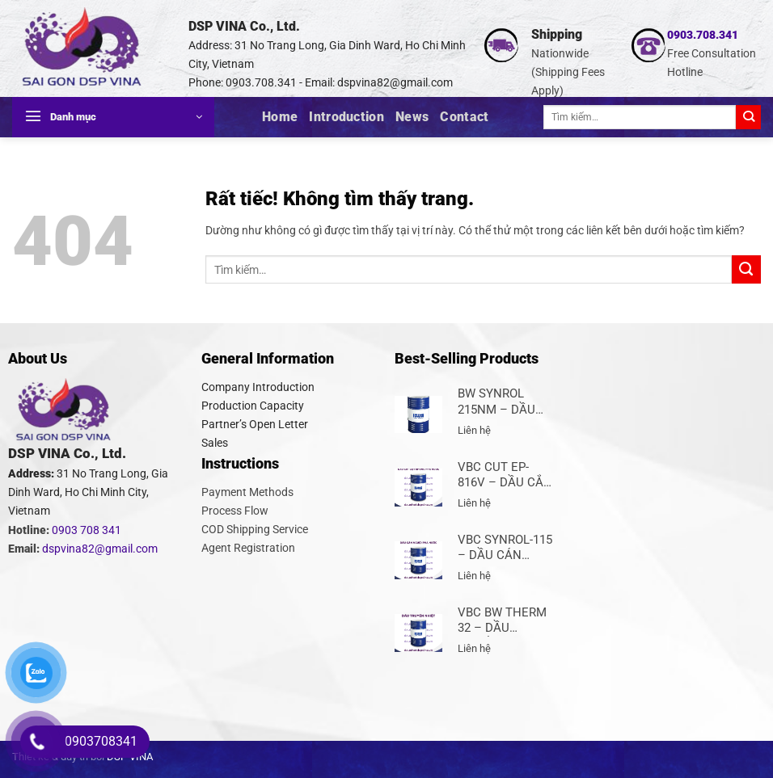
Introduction (346, 116)
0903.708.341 (702, 35)
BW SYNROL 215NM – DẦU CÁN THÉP (496, 402)
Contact (464, 116)
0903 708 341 (86, 530)
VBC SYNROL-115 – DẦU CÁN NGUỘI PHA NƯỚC (505, 548)
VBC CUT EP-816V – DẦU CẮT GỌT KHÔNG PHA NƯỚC (505, 475)
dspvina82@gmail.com (395, 83)
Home (280, 116)
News (412, 116)
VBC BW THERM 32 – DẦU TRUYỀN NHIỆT (502, 621)
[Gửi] (748, 117)
